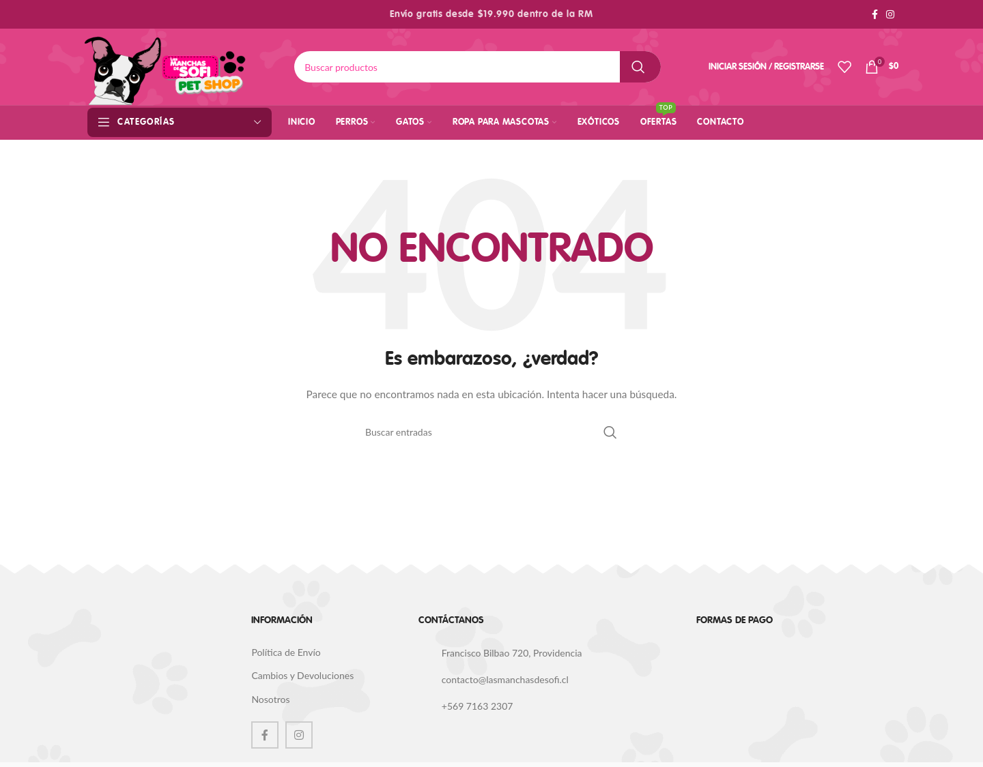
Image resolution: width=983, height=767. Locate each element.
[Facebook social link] (875, 14)
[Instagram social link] (890, 14)
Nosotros (270, 699)
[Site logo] (165, 66)
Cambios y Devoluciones (302, 675)
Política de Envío (285, 652)
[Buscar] (477, 66)
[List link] (547, 654)
